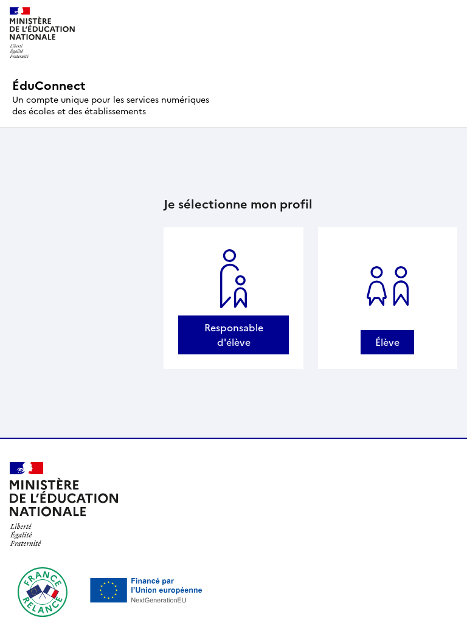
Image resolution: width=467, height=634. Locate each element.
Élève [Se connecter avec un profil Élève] (387, 342)
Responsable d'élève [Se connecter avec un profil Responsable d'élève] (233, 335)
